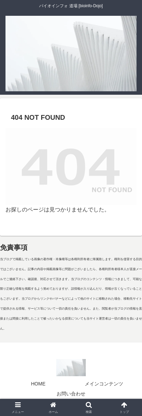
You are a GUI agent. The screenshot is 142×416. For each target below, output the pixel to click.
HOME (38, 383)
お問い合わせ (71, 393)
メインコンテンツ (104, 383)
